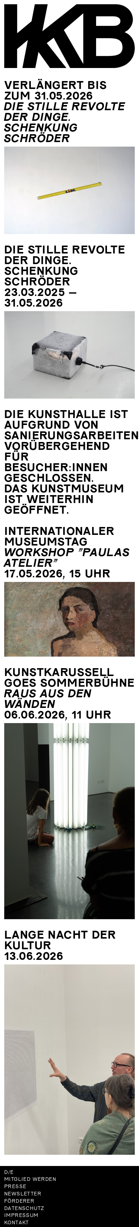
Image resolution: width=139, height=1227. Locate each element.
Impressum (21, 1216)
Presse (15, 1187)
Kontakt (16, 1223)
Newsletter (22, 1194)
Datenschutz (24, 1209)
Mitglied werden (30, 1180)
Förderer (19, 1201)
